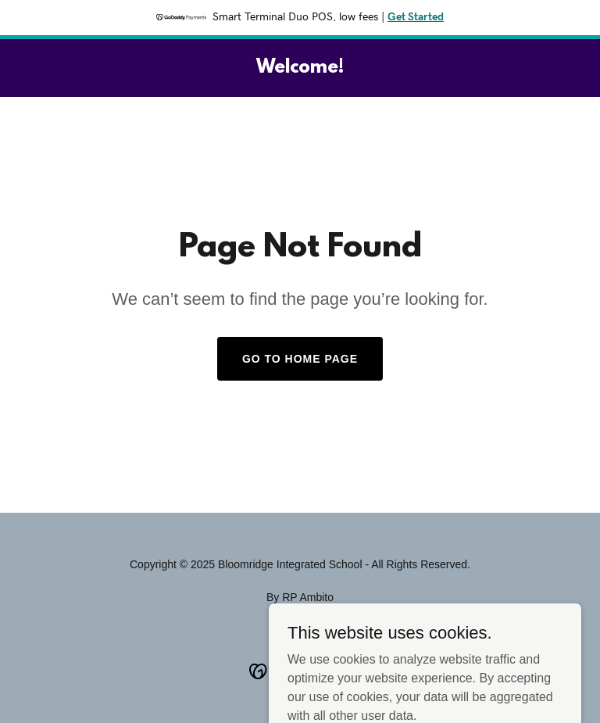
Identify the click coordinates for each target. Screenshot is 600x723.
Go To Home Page (300, 359)
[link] (300, 68)
